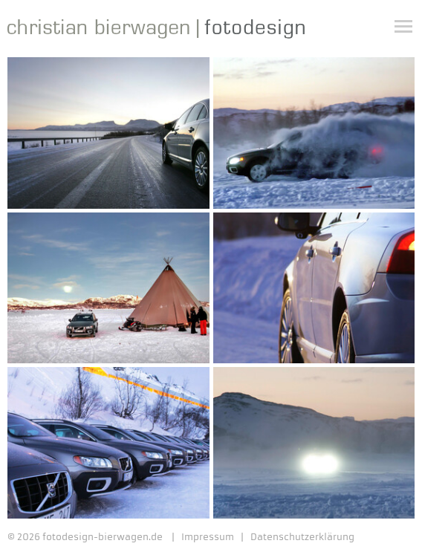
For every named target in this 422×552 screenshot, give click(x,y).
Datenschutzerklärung (302, 537)
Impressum (207, 537)
